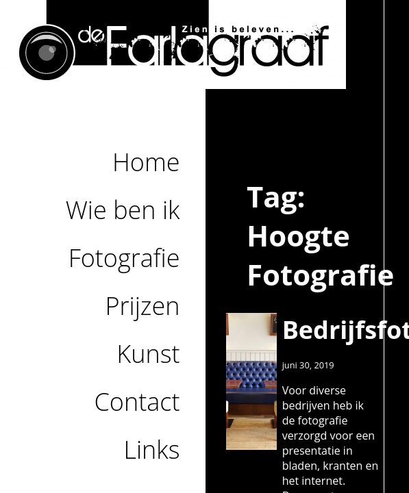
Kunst (147, 353)
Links (151, 449)
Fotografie (124, 258)
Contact (137, 401)
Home (146, 162)
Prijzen (143, 306)
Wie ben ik (123, 210)
